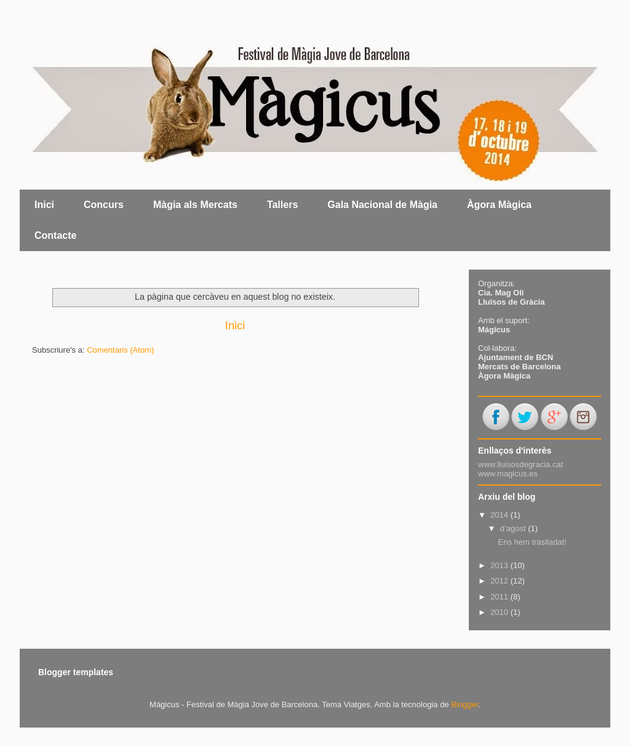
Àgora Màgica (499, 204)
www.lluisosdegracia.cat (520, 464)
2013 (500, 565)
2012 (500, 580)
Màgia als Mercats (195, 204)
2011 (500, 596)
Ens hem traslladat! (532, 542)
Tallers (282, 204)
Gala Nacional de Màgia (382, 204)
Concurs (104, 204)
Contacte (55, 235)
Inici (44, 204)
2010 (500, 612)
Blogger (464, 704)
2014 (500, 514)
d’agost (514, 528)
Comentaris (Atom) (120, 350)
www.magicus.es (508, 473)
